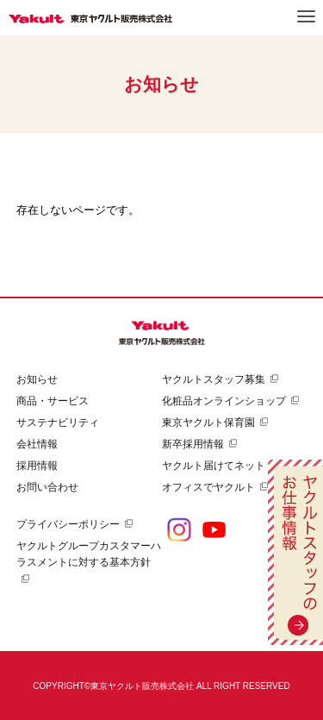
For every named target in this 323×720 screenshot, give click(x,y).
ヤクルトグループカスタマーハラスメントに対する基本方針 (88, 554)
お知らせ (37, 379)
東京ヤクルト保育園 (208, 422)
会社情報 (37, 444)
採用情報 (37, 466)
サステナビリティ (57, 422)
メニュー (306, 16)
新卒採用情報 (193, 444)
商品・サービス (52, 401)
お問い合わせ (47, 487)
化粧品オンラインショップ (224, 401)
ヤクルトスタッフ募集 (213, 379)
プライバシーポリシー (68, 524)
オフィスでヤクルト (208, 487)
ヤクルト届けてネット (213, 466)
